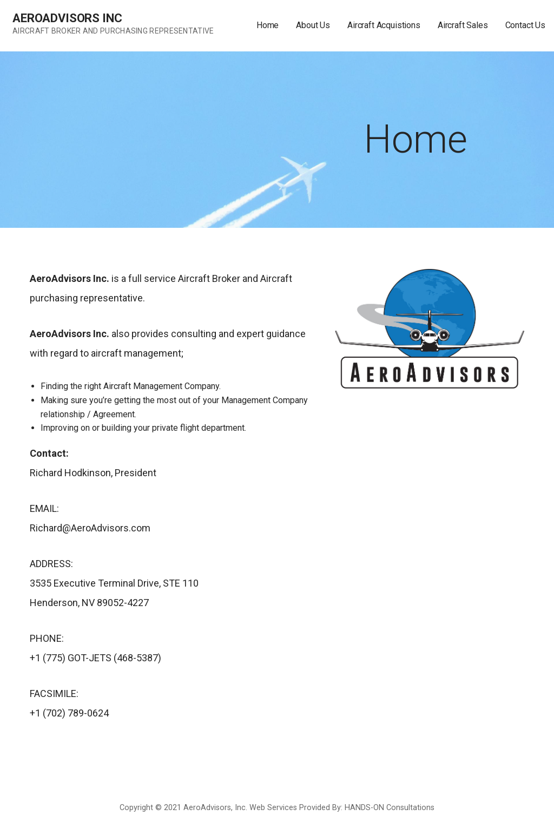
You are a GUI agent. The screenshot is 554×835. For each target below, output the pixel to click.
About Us (313, 25)
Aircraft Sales (463, 25)
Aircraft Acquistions (383, 25)
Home (267, 25)
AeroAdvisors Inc (67, 18)
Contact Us (525, 25)
